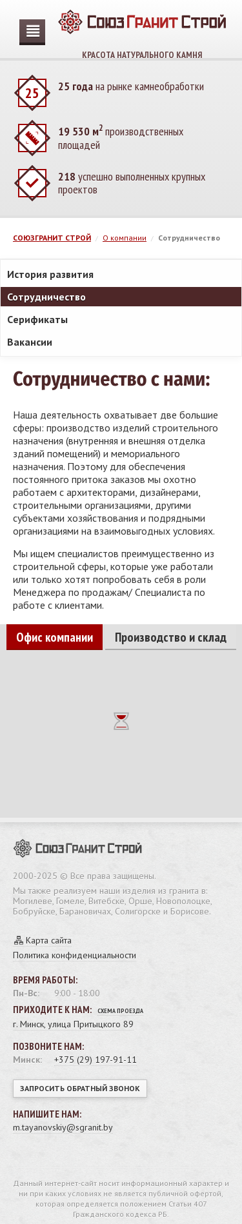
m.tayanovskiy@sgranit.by (63, 1127)
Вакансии (29, 341)
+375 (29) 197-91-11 (95, 1059)
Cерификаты (37, 319)
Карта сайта (49, 940)
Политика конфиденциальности (74, 955)
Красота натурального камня (142, 29)
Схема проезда (120, 1011)
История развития (50, 274)
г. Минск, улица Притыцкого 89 (73, 1024)
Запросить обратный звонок (80, 1088)
